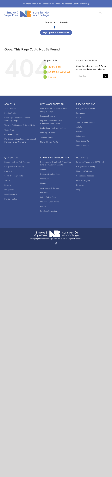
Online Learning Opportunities (53, 128)
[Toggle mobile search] (100, 11)
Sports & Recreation (48, 211)
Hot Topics (82, 157)
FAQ (78, 189)
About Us (9, 104)
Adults (79, 127)
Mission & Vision (11, 113)
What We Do (9, 108)
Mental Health (82, 145)
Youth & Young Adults (85, 122)
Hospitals (44, 192)
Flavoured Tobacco (84, 171)
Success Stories (46, 137)
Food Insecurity (82, 141)
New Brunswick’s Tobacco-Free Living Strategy (53, 110)
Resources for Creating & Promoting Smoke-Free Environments (55, 163)
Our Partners (12, 134)
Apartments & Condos (49, 188)
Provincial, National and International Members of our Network (20, 140)
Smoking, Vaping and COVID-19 (90, 162)
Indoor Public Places (48, 197)
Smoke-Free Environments (55, 157)
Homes (43, 183)
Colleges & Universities (50, 174)
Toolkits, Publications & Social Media (19, 125)
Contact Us (50, 22)
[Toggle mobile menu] (106, 11)
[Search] (105, 76)
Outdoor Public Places (49, 202)
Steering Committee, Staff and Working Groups (17, 119)
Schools (43, 169)
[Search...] (89, 76)
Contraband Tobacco (85, 176)
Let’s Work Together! (52, 104)
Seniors (79, 131)
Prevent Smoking (85, 104)
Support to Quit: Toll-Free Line (17, 162)
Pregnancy (80, 113)
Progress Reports (47, 116)
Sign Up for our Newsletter (56, 32)
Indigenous (80, 136)
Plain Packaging (83, 180)
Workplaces (45, 178)
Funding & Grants (47, 132)
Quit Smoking (11, 157)
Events (43, 206)
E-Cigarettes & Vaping (85, 108)
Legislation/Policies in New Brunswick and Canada (51, 122)
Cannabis (80, 185)
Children (79, 117)
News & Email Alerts (49, 142)
